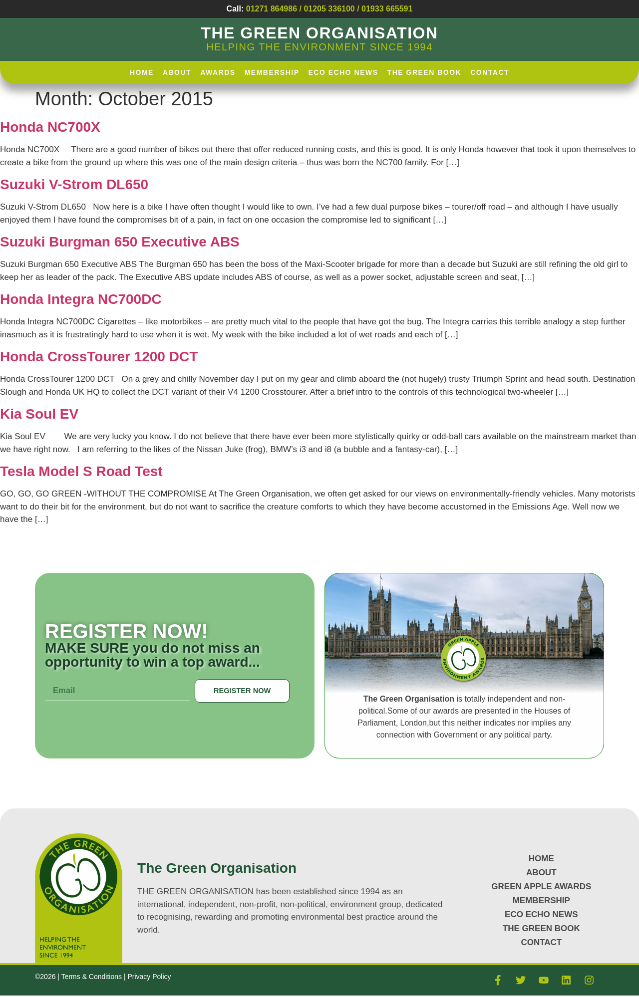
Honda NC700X (50, 127)
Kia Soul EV (39, 414)
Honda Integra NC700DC (81, 299)
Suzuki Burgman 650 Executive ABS (120, 241)
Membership (272, 72)
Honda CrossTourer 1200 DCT (99, 356)
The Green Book (424, 72)
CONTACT (541, 942)
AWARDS (217, 72)
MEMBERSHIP (541, 900)
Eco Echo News (343, 72)
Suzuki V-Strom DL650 (74, 184)
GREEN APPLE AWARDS (541, 886)
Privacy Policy (149, 978)
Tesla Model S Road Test (81, 471)
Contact (489, 72)
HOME (142, 72)
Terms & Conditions (92, 978)
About (177, 72)
